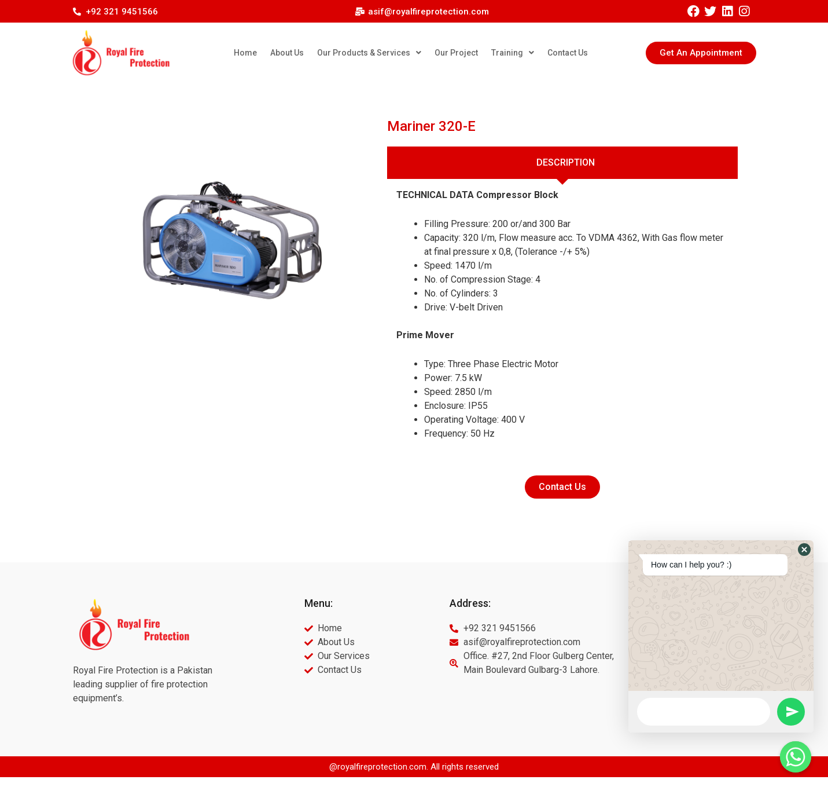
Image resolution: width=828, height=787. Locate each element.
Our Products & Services (369, 52)
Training (512, 52)
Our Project (456, 52)
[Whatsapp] (795, 757)
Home (245, 52)
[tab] (562, 163)
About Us (287, 52)
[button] (701, 53)
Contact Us (567, 52)
